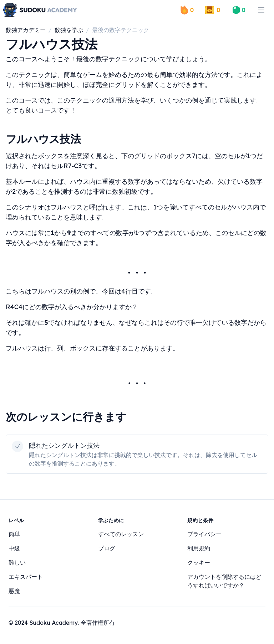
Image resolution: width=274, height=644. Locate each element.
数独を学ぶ (69, 29)
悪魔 (14, 590)
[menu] (261, 10)
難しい (17, 562)
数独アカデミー (26, 29)
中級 (14, 548)
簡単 (14, 533)
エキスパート (26, 576)
